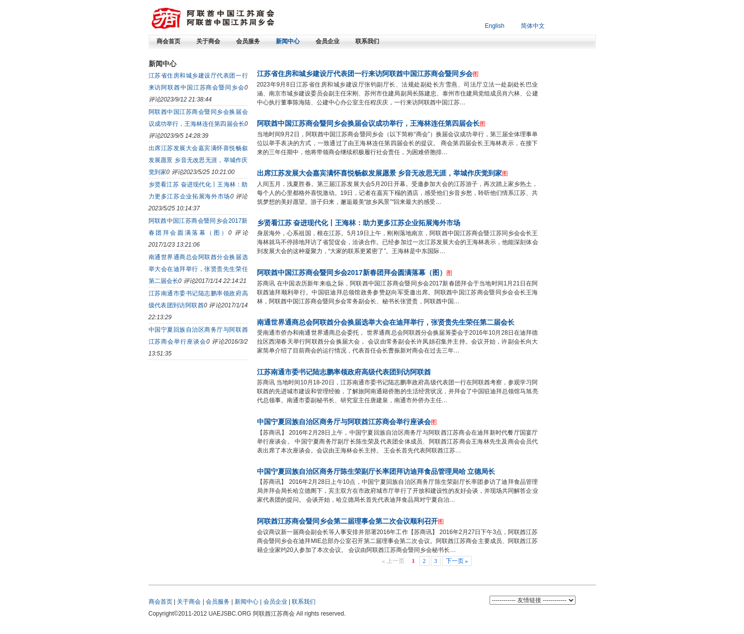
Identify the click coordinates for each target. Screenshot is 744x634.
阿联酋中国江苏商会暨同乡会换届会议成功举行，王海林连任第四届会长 (368, 123)
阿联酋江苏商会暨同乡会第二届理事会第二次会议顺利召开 (347, 521)
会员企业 (327, 41)
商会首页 (168, 41)
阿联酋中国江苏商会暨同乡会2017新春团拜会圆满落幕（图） (351, 272)
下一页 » (457, 560)
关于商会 (208, 41)
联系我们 (367, 41)
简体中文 (533, 25)
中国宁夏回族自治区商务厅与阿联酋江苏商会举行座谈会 (344, 422)
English (494, 25)
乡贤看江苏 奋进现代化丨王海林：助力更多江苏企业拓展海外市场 (359, 223)
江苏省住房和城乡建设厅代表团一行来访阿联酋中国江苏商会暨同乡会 (365, 74)
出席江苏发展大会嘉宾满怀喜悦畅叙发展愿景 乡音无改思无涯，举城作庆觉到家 (198, 160)
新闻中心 (288, 41)
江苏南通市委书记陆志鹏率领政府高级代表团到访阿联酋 (344, 372)
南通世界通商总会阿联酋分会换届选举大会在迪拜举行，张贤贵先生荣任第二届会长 (198, 269)
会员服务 (248, 41)
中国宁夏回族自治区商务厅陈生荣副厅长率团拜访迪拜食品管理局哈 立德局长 (376, 471)
